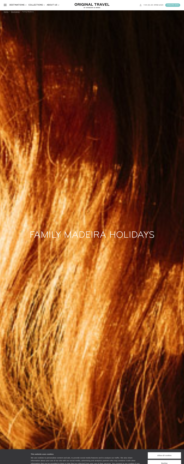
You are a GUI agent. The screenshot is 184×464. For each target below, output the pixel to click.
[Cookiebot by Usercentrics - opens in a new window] (15, 459)
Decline (164, 450)
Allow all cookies (164, 442)
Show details (36, 459)
